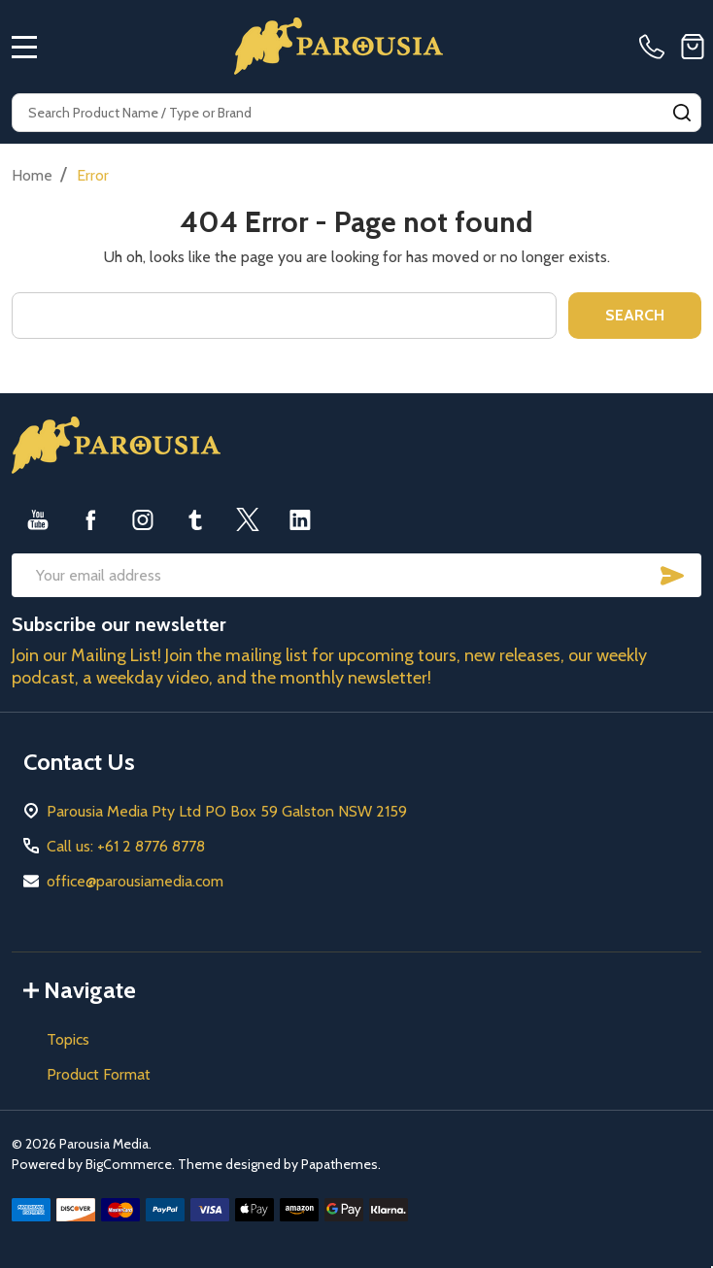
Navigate (79, 990)
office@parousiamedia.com (135, 881)
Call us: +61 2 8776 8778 (126, 846)
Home (32, 175)
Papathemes (339, 1164)
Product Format (99, 1074)
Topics (68, 1039)
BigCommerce (128, 1164)
